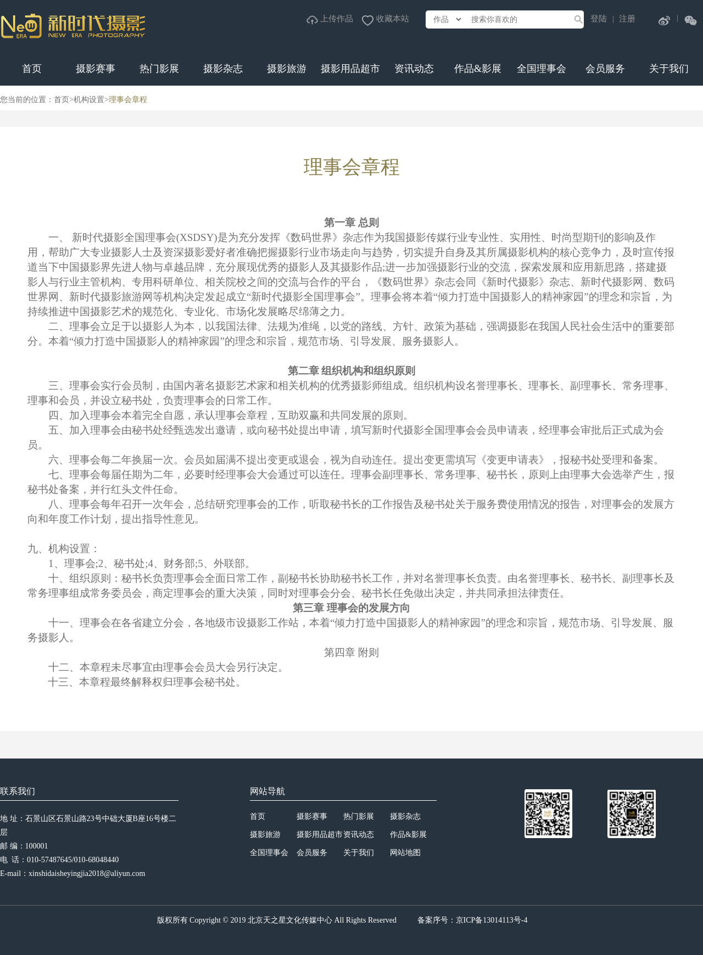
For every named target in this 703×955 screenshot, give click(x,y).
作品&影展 (477, 68)
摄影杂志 (223, 68)
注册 (627, 18)
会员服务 (605, 68)
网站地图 (405, 853)
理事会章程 (128, 100)
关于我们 (669, 68)
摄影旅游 (286, 68)
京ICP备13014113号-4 (492, 920)
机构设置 (89, 100)
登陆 (598, 18)
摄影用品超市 (350, 68)
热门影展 (159, 68)
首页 (32, 68)
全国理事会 (541, 68)
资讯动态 (414, 68)
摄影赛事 (95, 68)
